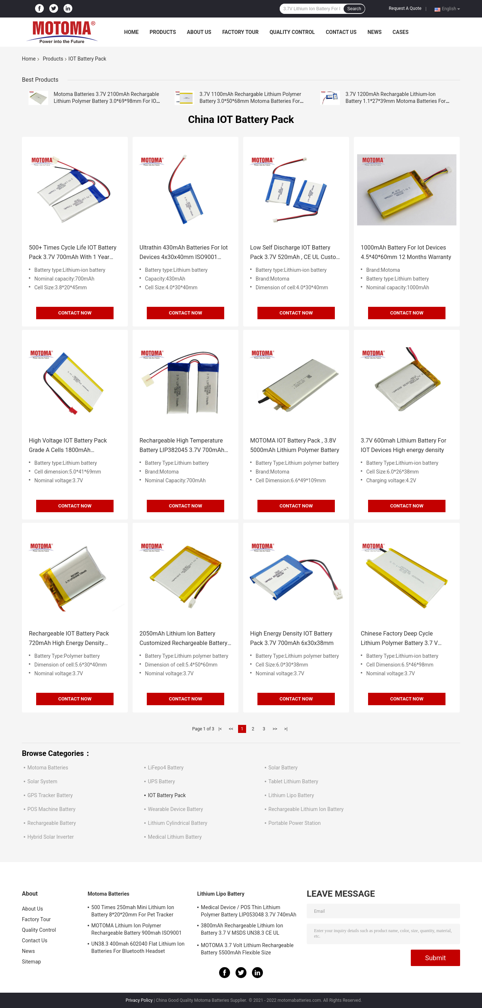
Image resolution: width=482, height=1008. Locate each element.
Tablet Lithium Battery (293, 781)
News (374, 32)
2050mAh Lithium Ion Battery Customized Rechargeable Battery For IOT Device (183, 639)
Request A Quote (405, 8)
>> (274, 728)
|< (220, 728)
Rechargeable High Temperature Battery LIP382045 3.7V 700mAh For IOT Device (181, 446)
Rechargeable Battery (51, 823)
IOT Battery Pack (167, 795)
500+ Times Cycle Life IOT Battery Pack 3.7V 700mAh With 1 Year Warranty (72, 253)
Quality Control (292, 32)
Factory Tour (240, 32)
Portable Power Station (294, 823)
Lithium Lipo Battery (291, 795)
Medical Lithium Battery (175, 837)
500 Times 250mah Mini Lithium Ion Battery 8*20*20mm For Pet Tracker (132, 911)
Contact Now (74, 313)
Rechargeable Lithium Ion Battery (306, 809)
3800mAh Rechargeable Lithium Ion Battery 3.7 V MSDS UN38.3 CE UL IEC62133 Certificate (242, 930)
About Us (199, 32)
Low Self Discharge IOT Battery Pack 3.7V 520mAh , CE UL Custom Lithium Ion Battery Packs (295, 253)
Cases (401, 32)
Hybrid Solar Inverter (50, 837)
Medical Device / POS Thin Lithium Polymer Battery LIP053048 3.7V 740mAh (249, 911)
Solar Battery (283, 768)
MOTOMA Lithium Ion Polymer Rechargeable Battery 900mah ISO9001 (136, 929)
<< (231, 728)
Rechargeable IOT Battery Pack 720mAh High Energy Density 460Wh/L (69, 639)
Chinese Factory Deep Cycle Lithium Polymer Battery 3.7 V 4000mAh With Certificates (399, 639)
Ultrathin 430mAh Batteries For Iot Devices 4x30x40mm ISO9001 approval (183, 253)
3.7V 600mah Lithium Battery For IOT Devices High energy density (403, 445)
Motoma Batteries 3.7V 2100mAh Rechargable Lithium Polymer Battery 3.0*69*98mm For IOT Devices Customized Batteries (106, 101)
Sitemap (31, 962)
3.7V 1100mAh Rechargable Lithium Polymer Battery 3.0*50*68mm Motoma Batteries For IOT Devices (250, 101)
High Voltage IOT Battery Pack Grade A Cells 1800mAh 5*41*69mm (68, 446)
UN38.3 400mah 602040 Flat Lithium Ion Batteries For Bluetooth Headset (137, 947)
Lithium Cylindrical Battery (177, 823)
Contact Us (341, 32)
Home (131, 32)
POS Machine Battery (51, 809)
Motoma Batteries (47, 768)
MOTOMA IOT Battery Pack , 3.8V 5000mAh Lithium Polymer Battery (294, 445)
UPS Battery (161, 781)
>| (285, 728)
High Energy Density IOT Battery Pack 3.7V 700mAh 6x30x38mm (292, 638)
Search (354, 8)
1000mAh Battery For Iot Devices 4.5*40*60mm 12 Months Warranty (406, 252)
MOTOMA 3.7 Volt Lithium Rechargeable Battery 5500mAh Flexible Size (247, 948)
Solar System (42, 781)
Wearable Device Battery (175, 809)
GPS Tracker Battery (50, 795)
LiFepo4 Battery (166, 768)
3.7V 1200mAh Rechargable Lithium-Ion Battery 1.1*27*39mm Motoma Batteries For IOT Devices (395, 101)
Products (163, 32)
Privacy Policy (139, 1000)
